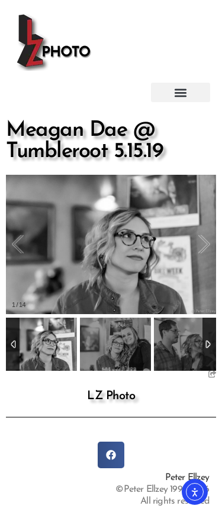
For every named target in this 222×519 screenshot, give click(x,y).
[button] (180, 92)
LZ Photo (111, 396)
